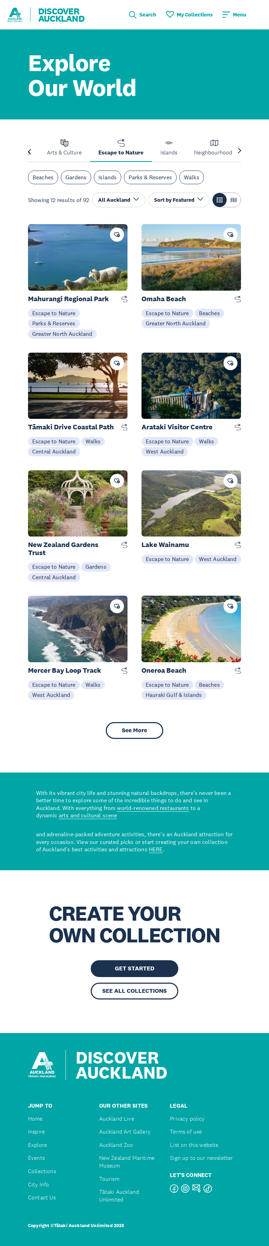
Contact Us (42, 1197)
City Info (38, 1184)
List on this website (194, 1145)
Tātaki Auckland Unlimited (119, 1195)
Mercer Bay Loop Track (64, 670)
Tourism (109, 1179)
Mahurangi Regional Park (68, 299)
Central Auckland (54, 451)
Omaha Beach (164, 299)
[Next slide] (240, 151)
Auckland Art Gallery (125, 1131)
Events (36, 1158)
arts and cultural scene (88, 815)
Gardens (76, 177)
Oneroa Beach (164, 670)
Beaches (43, 177)
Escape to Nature (54, 313)
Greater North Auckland (62, 333)
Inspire (36, 1131)
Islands (107, 177)
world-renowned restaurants (153, 807)
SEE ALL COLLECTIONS (134, 991)
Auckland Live (116, 1118)
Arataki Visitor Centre (177, 427)
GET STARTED (134, 968)
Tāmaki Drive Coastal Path (71, 427)
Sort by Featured (179, 199)
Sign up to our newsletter (201, 1158)
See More (134, 730)
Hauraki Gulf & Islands (174, 694)
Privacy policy (187, 1118)
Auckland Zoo (116, 1145)
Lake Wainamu (165, 545)
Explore (37, 1145)
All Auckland (118, 199)
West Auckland (165, 451)
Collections (42, 1171)
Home (35, 1118)
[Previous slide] (29, 151)
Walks (191, 177)
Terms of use (186, 1131)
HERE (156, 849)
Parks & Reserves (150, 177)
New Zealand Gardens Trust (63, 549)
